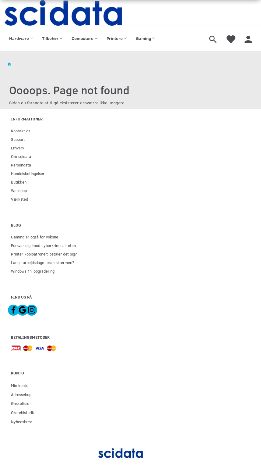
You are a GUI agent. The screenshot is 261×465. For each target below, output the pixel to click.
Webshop (19, 190)
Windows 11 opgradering (33, 271)
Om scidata (21, 156)
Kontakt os (20, 130)
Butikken (18, 181)
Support (18, 139)
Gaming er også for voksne (34, 236)
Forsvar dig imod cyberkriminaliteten (43, 245)
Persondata (21, 164)
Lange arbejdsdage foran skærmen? (42, 262)
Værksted (19, 199)
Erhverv (17, 147)
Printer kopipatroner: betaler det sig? (44, 253)
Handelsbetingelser (27, 173)
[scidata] (63, 13)
